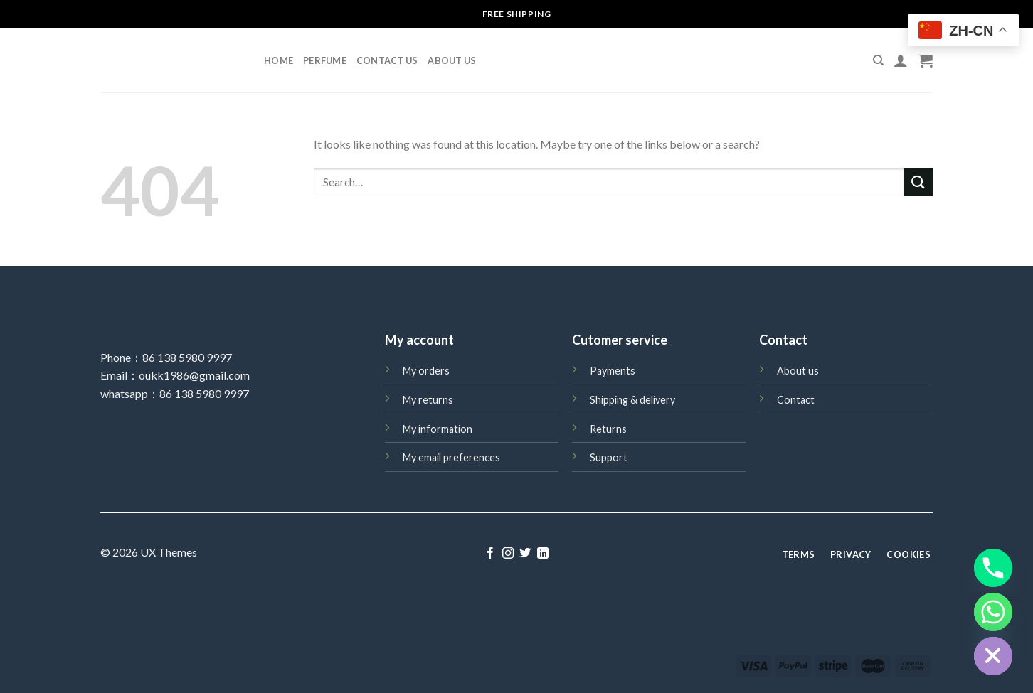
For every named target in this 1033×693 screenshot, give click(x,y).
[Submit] (918, 181)
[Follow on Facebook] (490, 553)
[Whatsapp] (993, 612)
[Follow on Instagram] (508, 553)
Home (278, 60)
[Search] (878, 60)
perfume (324, 60)
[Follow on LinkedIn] (543, 553)
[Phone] (993, 568)
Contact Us (387, 60)
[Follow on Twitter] (525, 553)
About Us (452, 60)
